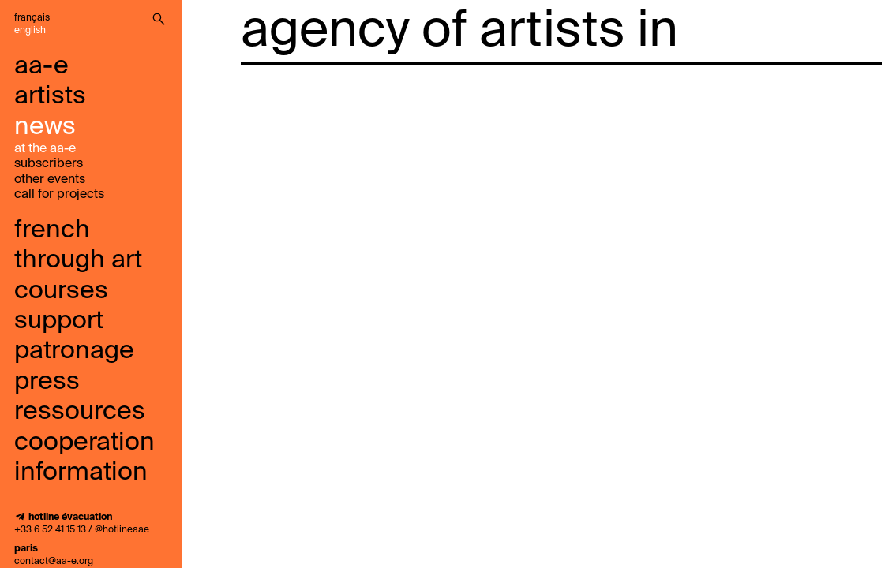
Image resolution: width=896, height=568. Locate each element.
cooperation (84, 442)
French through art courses (78, 261)
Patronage (74, 351)
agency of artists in (459, 31)
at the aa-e (45, 149)
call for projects (59, 195)
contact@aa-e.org (53, 561)
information (81, 472)
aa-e (41, 66)
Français (32, 18)
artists (50, 96)
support (58, 321)
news (45, 127)
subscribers (48, 164)
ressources (79, 411)
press (47, 381)
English (30, 31)
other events (49, 180)
